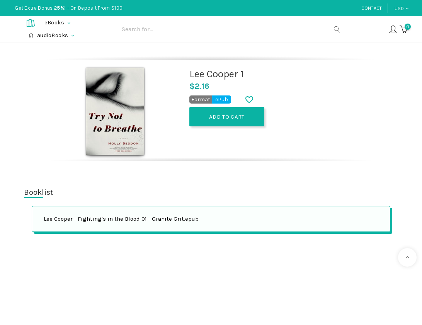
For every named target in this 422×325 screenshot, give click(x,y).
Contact (371, 8)
